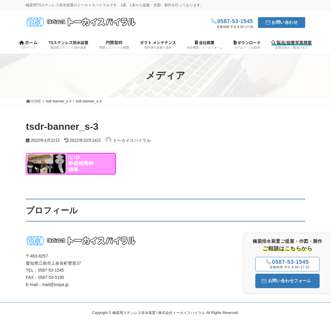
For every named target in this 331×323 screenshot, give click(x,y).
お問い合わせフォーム (286, 280)
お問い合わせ (285, 22)
